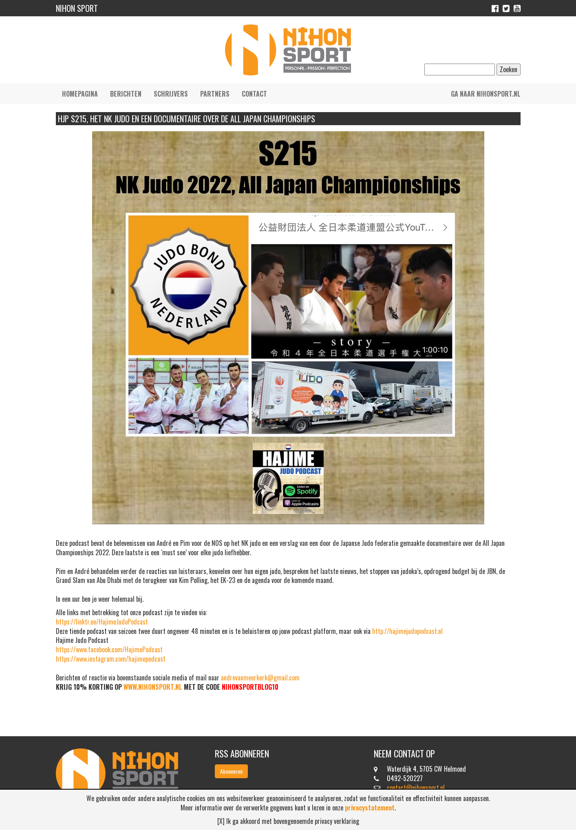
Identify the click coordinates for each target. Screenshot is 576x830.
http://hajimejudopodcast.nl (407, 631)
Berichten (125, 94)
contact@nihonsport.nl (416, 787)
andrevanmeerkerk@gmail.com (260, 677)
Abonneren (231, 771)
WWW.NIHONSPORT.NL (153, 687)
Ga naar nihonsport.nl (486, 94)
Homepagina (80, 94)
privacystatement (370, 807)
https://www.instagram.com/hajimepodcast (111, 659)
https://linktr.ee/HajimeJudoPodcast (102, 622)
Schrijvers (171, 94)
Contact (254, 94)
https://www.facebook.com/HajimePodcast (109, 649)
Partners (215, 94)
